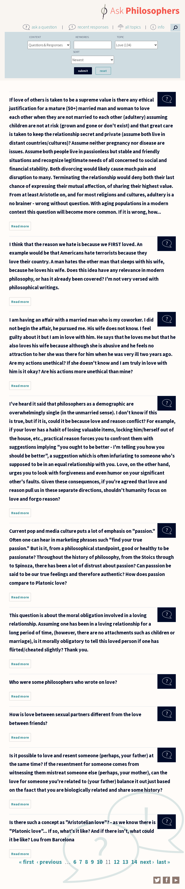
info (161, 27)
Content (35, 37)
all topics (133, 27)
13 (125, 861)
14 (134, 861)
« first (26, 861)
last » (163, 861)
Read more (21, 227)
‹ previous (49, 861)
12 (117, 861)
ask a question (44, 27)
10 (99, 861)
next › (147, 861)
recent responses (93, 27)
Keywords (82, 37)
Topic (120, 37)
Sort (76, 51)
